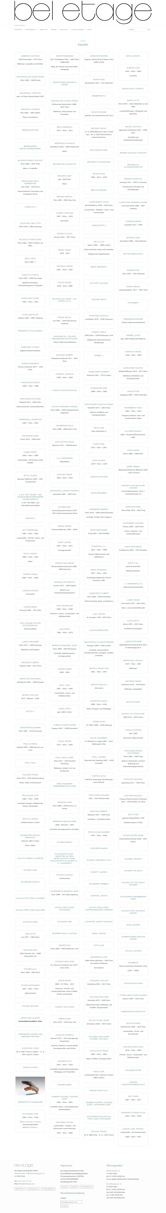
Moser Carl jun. (30, 695)
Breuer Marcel (65, 196)
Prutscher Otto (30, 795)
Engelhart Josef (30, 298)
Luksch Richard (30, 641)
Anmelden (64, 1206)
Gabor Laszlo (99, 332)
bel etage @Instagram (48, 1189)
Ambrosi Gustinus (30, 56)
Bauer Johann (99, 112)
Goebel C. (99, 355)
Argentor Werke (99, 56)
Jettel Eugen (30, 475)
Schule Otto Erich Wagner (30, 898)
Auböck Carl (133, 68)
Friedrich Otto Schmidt (30, 331)
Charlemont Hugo (99, 202)
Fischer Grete (99, 299)
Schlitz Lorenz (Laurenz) (30, 858)
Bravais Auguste (133, 179)
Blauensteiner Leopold (30, 160)
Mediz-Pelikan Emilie (30, 678)
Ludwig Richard (133, 641)
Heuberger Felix (64, 425)
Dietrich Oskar (65, 266)
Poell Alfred (99, 757)
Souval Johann (133, 951)
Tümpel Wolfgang (64, 1007)
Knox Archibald (133, 546)
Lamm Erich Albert (99, 593)
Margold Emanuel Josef (64, 645)
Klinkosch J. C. (99, 546)
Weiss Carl (99, 1071)
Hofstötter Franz (64, 442)
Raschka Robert (99, 811)
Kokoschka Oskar (64, 563)
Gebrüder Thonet (30, 347)
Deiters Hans (133, 237)
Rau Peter (133, 814)
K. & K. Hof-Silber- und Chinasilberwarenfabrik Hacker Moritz (30, 496)
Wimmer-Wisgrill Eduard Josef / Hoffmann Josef (99, 1103)
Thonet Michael (30, 1006)
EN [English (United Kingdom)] (149, 29)
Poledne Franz (30, 774)
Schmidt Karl (30, 870)
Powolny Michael (133, 779)
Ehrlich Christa (30, 275)
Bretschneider (99, 190)
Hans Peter (133, 391)
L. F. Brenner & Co (133, 583)
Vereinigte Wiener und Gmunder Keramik (30, 1035)
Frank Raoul (64, 317)
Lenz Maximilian (64, 605)
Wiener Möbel (64, 1084)
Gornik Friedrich (30, 363)
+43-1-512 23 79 (24, 1181)
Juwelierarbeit (99, 493)
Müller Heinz (133, 702)
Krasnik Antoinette (64, 582)
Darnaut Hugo (64, 233)
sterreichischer (27, 1122)
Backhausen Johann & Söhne (64, 83)
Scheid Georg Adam (133, 835)
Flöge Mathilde (30, 314)
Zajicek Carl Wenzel (133, 1129)
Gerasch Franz (133, 351)
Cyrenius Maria (133, 221)
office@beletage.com (26, 1184)
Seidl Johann (133, 925)
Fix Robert (133, 303)
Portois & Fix (99, 776)
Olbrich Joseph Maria (64, 725)
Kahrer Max (64, 507)
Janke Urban (133, 466)
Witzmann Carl (30, 1114)
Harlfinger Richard (30, 399)
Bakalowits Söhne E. (133, 88)
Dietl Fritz (30, 258)
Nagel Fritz (65, 708)
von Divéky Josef (30, 1048)
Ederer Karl (133, 270)
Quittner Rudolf (133, 795)
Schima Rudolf (64, 842)
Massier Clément (30, 662)
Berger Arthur (30, 130)
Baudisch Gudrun (30, 109)
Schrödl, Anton (99, 895)
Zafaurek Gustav (65, 1122)
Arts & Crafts (133, 56)
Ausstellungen (77, 29)
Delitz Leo (99, 241)
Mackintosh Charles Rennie (98, 642)
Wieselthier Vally (98, 1090)
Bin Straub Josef (99, 150)
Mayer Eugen (64, 669)
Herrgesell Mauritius (30, 419)
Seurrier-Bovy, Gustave (64, 933)
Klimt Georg (64, 542)
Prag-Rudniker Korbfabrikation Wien (64, 784)
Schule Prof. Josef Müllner (30, 910)
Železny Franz (98, 1131)
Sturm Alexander (30, 985)
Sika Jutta (30, 933)
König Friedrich (99, 570)
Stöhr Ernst (64, 980)
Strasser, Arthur (99, 980)
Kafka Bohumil (133, 507)
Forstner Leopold (99, 315)
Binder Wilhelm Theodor (133, 153)
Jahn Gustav (98, 460)
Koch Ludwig (30, 553)
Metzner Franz (133, 681)
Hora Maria (133, 450)
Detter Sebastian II (133, 254)
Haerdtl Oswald (64, 374)
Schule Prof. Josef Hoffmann (64, 908)
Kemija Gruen (64, 526)
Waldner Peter (133, 1070)
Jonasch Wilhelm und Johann (133, 486)
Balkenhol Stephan (30, 93)
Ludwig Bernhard (98, 630)
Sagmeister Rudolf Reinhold (30, 836)
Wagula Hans (30, 1067)
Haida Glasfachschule (65, 390)
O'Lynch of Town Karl (133, 714)
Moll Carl (64, 685)
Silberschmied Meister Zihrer (133, 937)
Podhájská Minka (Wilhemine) (133, 752)
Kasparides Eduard (133, 523)
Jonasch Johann (98, 476)
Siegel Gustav (99, 933)
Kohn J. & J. (133, 563)
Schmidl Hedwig (133, 859)
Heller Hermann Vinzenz (65, 406)
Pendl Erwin (64, 741)
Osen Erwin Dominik (30, 727)
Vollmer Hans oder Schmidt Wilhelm (99, 1037)
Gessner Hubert (64, 355)
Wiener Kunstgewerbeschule (133, 1083)
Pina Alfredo (30, 744)
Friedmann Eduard (133, 319)
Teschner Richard (99, 997)
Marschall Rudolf (133, 660)
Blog (90, 29)
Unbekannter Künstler (133, 1011)
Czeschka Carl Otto (30, 223)
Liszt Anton (99, 614)
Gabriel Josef (133, 335)
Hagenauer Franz (30, 382)
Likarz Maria (30, 607)
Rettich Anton (30, 819)
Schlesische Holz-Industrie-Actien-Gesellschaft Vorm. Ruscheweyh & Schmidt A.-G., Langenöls (64, 858)
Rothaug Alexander (99, 832)
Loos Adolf (133, 620)
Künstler (18, 29)
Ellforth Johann (99, 283)
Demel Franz (64, 250)
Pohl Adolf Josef (64, 757)
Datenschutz (74, 1187)
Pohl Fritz (30, 763)
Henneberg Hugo (133, 407)
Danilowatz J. (99, 225)
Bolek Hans (99, 173)
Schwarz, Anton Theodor (99, 921)
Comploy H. (30, 207)
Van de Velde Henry (99, 1020)
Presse (53, 29)
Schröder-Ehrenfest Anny (64, 891)
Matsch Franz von (99, 668)
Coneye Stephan (64, 213)
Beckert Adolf (99, 128)
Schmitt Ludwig (99, 872)
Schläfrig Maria (99, 848)
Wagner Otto (64, 1061)
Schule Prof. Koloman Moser (133, 911)
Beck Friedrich (64, 127)
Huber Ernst (30, 452)
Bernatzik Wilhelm (65, 143)
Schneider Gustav (30, 882)
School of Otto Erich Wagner (133, 883)
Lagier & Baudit (30, 590)
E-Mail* (63, 1198)
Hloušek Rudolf (133, 431)
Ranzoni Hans (64, 802)
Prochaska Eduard (99, 795)
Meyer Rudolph (99, 684)
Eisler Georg (64, 282)
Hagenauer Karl (99, 388)
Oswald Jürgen (133, 730)
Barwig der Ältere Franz (64, 101)
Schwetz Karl (30, 922)
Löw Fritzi (64, 629)
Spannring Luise (99, 957)
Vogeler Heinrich (64, 1035)
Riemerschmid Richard (64, 821)
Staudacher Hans (64, 961)
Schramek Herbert (99, 884)
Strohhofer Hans (133, 983)
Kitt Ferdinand (30, 530)
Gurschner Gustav (133, 368)
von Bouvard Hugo (133, 1047)
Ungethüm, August (30, 1018)
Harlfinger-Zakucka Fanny (99, 404)
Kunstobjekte (30, 29)
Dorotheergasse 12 (37, 1173)
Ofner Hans (99, 721)
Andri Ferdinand (64, 56)
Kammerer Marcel (98, 509)
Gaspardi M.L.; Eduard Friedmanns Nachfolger (64, 337)
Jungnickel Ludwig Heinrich (64, 490)
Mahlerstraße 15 (21, 1173)
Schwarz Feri (64, 921)
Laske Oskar (133, 600)
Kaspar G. (30, 518)
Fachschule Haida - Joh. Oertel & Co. (64, 300)
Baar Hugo (99, 79)
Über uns (43, 29)
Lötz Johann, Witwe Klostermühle (30, 624)
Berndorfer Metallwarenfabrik (30, 147)
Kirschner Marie (98, 530)
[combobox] (137, 29)
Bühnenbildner (31, 1127)
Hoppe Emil (99, 444)
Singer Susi (64, 945)
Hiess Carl (98, 428)
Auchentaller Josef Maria (30, 76)
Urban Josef (64, 1018)
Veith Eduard (133, 1023)
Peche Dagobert (99, 738)
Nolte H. (30, 711)
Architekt (37, 1122)
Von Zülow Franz (99, 1051)
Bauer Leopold (133, 126)
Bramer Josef (65, 176)
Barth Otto (133, 100)
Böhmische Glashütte (64, 164)
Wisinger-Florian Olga (133, 1112)
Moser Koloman (99, 701)
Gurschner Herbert (98, 372)
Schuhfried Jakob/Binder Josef (133, 897)
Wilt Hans (133, 1096)
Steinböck (133, 962)
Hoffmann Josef (30, 436)
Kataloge (63, 29)
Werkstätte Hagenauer (30, 1102)
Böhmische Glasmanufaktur (133, 165)
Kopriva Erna (30, 574)
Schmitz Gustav (64, 875)
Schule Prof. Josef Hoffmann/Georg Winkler (99, 908)
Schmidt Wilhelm (133, 870)
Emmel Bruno (133, 286)
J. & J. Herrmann (65, 458)
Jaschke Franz (64, 474)
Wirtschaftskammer (86, 1187)
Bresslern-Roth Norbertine (30, 182)
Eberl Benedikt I (99, 267)
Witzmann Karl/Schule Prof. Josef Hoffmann (99, 1117)
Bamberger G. (99, 96)
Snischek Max (30, 950)
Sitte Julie (99, 945)
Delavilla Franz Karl (30, 239)
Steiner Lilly (30, 969)
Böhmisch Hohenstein (99, 162)
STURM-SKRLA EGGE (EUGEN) (133, 995)
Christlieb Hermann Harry (133, 202)
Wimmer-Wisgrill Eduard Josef (64, 1097)
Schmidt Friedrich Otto (99, 860)
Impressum (65, 1187)
